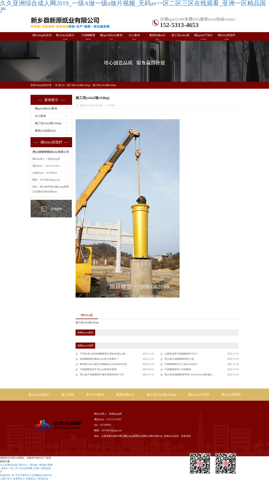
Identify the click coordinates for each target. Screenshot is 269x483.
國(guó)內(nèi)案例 (111, 37)
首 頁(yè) (59, 85)
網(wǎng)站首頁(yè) (42, 37)
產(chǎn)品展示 (65, 37)
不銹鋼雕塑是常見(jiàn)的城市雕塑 (98, 369)
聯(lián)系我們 (226, 37)
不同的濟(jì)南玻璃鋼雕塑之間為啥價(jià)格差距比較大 (109, 353)
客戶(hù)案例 (95, 394)
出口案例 (134, 37)
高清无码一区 (7, 475)
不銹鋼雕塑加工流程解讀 (177, 369)
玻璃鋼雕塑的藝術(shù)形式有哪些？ (99, 359)
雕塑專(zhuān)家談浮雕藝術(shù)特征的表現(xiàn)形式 (108, 364)
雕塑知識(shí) (157, 37)
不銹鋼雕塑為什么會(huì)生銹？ (181, 364)
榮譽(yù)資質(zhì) (45, 130)
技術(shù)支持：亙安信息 (177, 436)
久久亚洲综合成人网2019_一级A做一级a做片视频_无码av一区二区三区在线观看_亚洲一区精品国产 (26, 468)
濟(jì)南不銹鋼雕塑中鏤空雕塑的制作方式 (102, 374)
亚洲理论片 (19, 478)
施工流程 (68, 394)
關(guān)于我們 (198, 394)
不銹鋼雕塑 (88, 37)
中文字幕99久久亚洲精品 (28, 475)
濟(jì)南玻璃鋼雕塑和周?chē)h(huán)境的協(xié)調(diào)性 (194, 374)
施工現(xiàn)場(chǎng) (180, 37)
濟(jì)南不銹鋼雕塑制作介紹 (179, 359)
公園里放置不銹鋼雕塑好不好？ (181, 353)
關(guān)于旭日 (203, 37)
